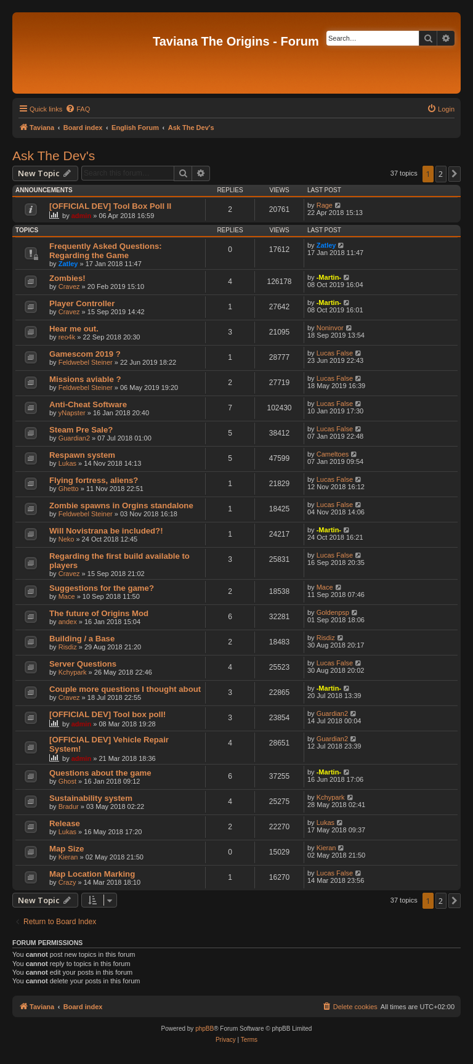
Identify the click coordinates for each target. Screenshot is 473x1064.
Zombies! (67, 278)
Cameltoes (333, 454)
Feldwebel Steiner (86, 362)
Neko (67, 539)
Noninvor (330, 327)
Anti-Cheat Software (88, 404)
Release (64, 823)
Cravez (69, 286)
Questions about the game (100, 773)
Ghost (67, 781)
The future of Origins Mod (98, 613)
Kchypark (73, 672)
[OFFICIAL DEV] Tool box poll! (107, 714)
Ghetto (69, 488)
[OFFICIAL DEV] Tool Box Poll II (110, 206)
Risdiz (68, 647)
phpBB (204, 1028)
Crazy (67, 882)
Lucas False (335, 353)
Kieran (68, 857)
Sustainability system (90, 798)
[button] (454, 173)
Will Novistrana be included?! (106, 530)
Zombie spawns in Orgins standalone (121, 505)
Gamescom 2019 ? (85, 354)
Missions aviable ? (85, 379)
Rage (325, 205)
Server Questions (82, 663)
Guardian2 (74, 438)
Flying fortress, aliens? (93, 480)
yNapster (72, 412)
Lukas (67, 463)
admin (81, 215)
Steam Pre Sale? (81, 429)
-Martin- (329, 277)
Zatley (68, 263)
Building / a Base (82, 638)
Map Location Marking (92, 874)
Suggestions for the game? (101, 588)
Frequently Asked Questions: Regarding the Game (105, 251)
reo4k (67, 337)
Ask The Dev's (53, 155)
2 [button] (441, 173)
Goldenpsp (333, 612)
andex (68, 621)
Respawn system (82, 455)
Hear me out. (74, 328)
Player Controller (82, 303)
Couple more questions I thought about (125, 689)
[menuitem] (77, 109)
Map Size (66, 848)
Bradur (69, 806)
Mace (67, 596)
